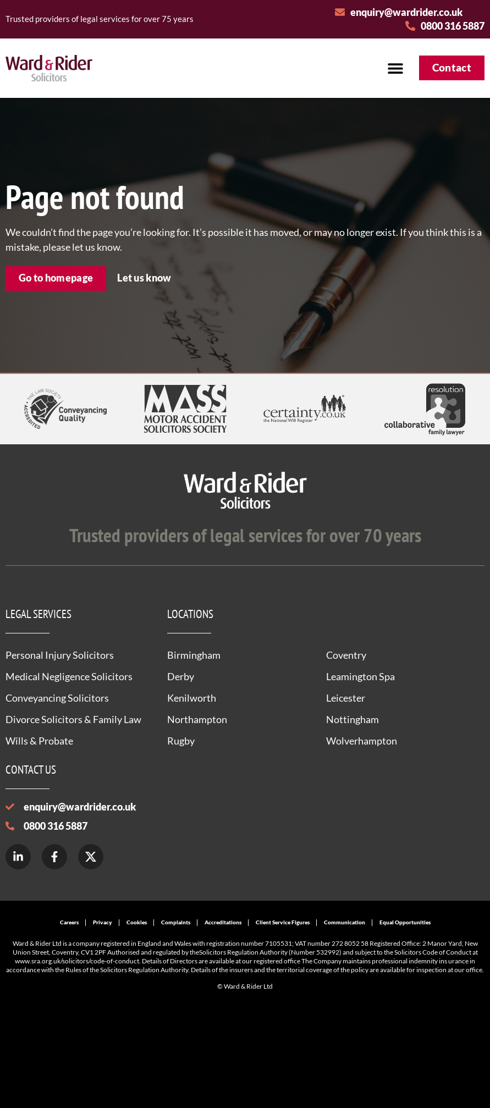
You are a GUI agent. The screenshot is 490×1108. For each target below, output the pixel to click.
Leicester (345, 698)
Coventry (346, 655)
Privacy (102, 922)
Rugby (181, 741)
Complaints (175, 922)
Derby (180, 676)
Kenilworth (191, 698)
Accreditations (223, 922)
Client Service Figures (283, 922)
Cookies (136, 922)
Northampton (197, 719)
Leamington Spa (360, 676)
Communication (344, 922)
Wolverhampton (361, 741)
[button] (395, 68)
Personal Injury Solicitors (59, 655)
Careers (69, 922)
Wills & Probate (39, 741)
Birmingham (194, 655)
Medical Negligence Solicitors (69, 676)
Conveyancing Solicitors (57, 698)
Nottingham (352, 719)
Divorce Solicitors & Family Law (73, 719)
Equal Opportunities (405, 922)
